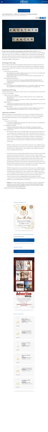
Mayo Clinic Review (21, 187)
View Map (26, 321)
